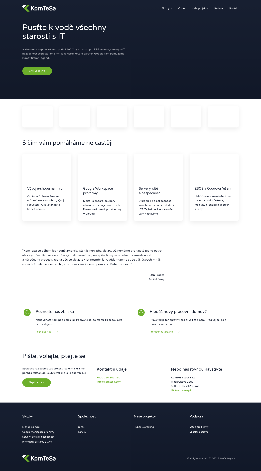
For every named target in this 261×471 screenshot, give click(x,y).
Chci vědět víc (37, 70)
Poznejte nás (43, 331)
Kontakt (234, 8)
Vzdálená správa (199, 432)
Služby (165, 8)
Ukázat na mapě (181, 390)
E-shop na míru (31, 427)
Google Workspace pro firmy (38, 432)
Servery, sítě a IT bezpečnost (38, 436)
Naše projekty (200, 8)
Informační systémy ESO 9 (37, 441)
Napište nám (36, 382)
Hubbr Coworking (144, 427)
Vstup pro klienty (199, 427)
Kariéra (218, 8)
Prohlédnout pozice (161, 331)
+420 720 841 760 (108, 377)
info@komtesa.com (109, 381)
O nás (181, 8)
